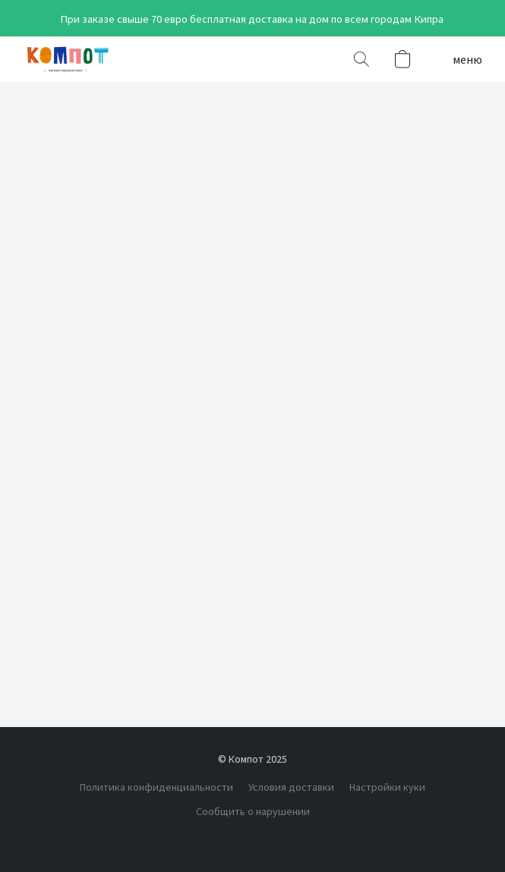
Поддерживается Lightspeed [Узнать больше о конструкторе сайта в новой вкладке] (253, 839)
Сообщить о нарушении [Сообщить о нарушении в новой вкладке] (253, 811)
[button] (70, 59)
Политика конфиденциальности (156, 787)
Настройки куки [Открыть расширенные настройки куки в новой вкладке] (387, 787)
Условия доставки (291, 787)
